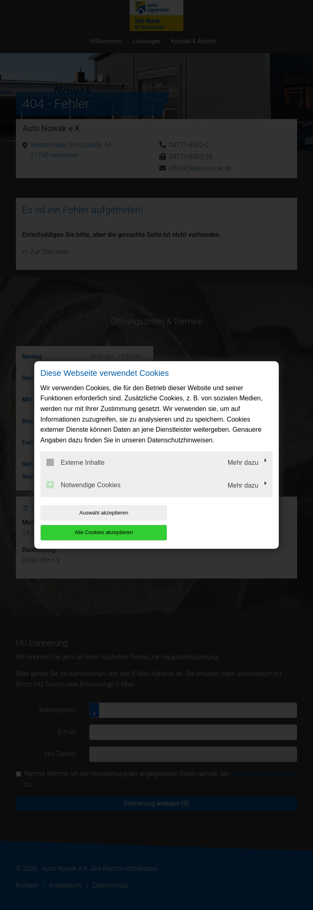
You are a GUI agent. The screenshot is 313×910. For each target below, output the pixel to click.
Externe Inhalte (75, 472)
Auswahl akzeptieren (92, 522)
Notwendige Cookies (83, 495)
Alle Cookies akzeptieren (220, 522)
